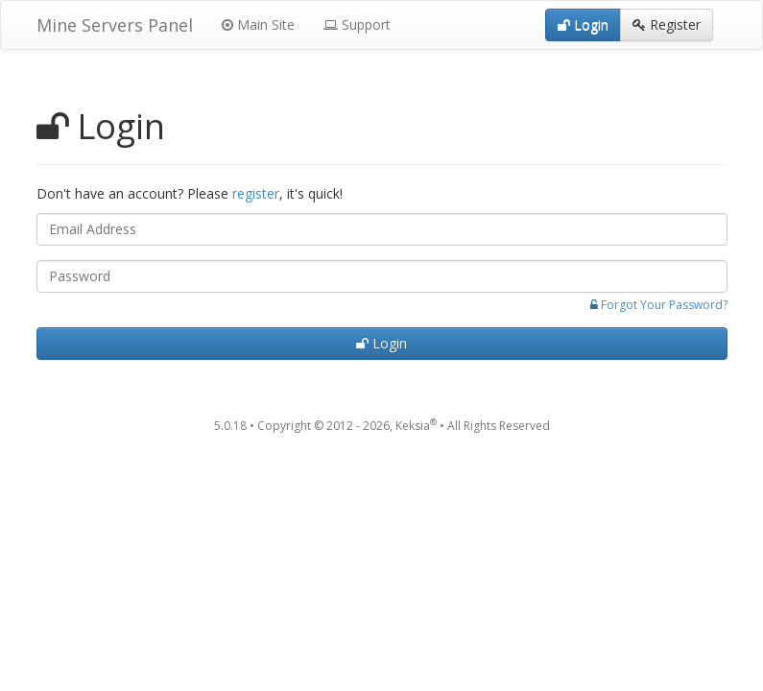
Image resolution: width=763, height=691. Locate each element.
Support (357, 24)
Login (381, 343)
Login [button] (583, 24)
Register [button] (666, 24)
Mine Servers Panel (114, 24)
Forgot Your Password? (664, 305)
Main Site (258, 24)
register (255, 193)
